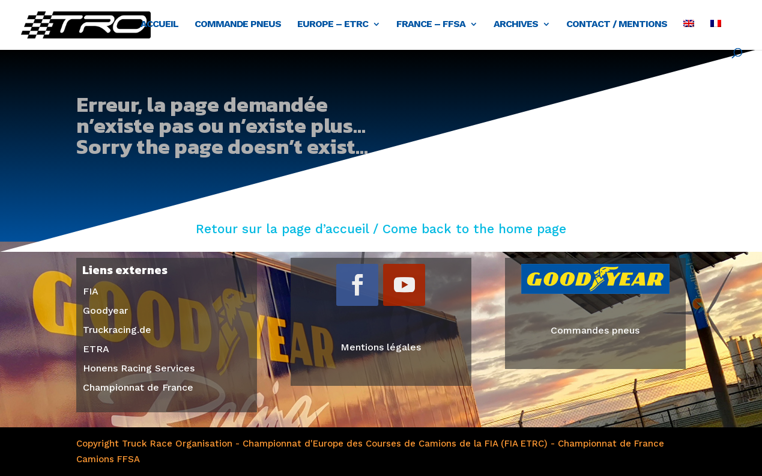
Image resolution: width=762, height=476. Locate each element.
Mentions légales (380, 347)
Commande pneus (238, 24)
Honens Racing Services (139, 368)
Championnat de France (138, 387)
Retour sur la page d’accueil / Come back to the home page (381, 228)
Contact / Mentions (616, 24)
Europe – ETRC (332, 24)
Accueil (159, 24)
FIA (90, 291)
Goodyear (105, 310)
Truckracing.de (117, 329)
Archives (516, 24)
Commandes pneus (595, 330)
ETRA (96, 349)
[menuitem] (688, 34)
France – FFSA (430, 24)
